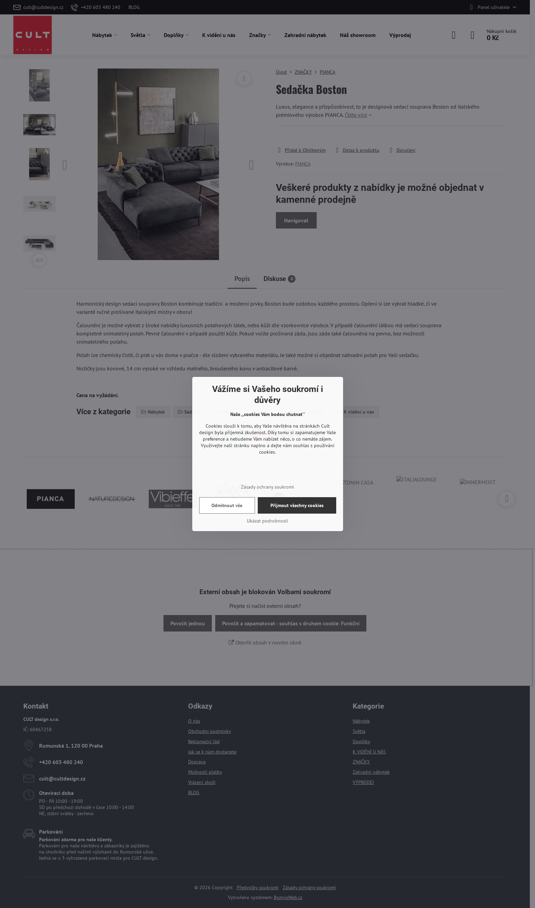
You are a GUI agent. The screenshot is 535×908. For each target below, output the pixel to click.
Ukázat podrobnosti (267, 521)
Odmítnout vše (226, 505)
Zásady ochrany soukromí (267, 487)
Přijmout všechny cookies (297, 505)
